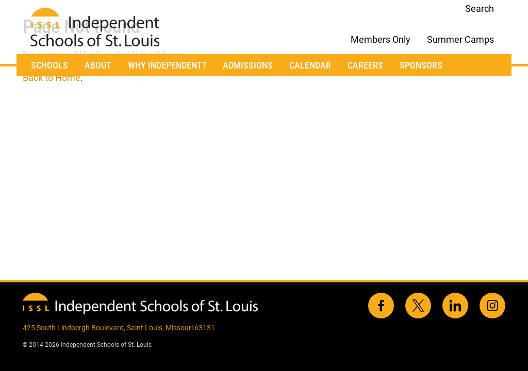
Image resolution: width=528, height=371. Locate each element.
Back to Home (51, 77)
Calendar (310, 65)
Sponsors (421, 65)
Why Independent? (167, 65)
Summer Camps (460, 39)
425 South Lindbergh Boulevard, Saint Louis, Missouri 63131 (119, 328)
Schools (49, 65)
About (98, 65)
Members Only (380, 39)
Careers (365, 65)
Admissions (248, 65)
